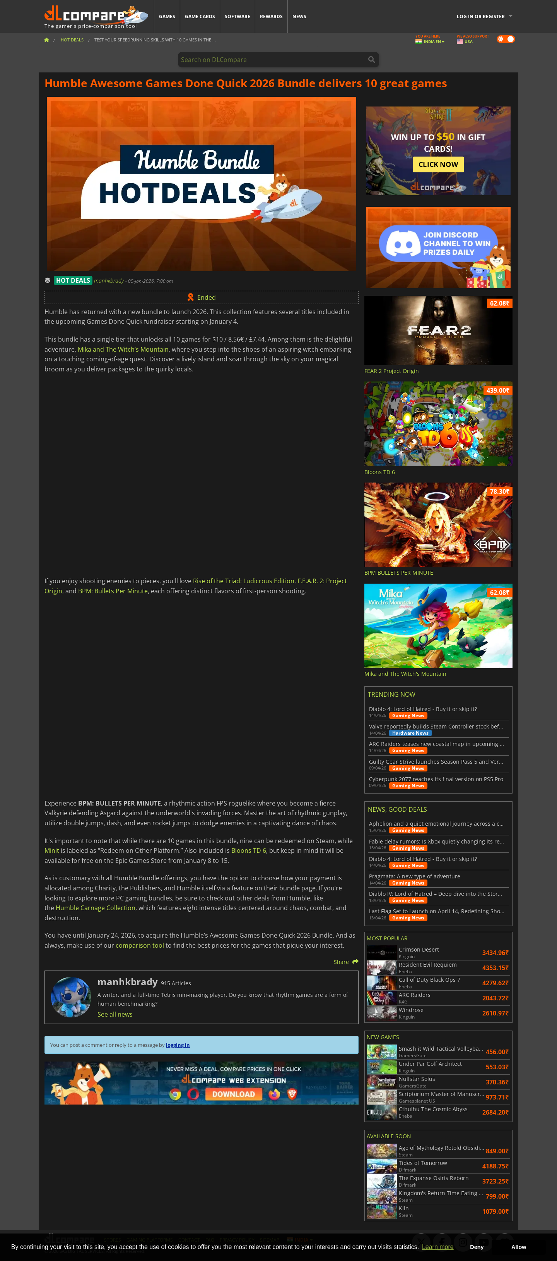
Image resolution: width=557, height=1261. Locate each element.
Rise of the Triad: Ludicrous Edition (243, 581)
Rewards (271, 16)
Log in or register (481, 16)
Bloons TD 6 (248, 850)
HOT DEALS (73, 280)
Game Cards (200, 16)
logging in (178, 1044)
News (299, 16)
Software (237, 16)
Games (167, 16)
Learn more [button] (438, 1247)
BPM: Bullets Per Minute (113, 591)
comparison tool (140, 945)
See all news (115, 1014)
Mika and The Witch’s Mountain (123, 349)
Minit (51, 850)
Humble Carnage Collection (95, 908)
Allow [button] (518, 1247)
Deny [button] (477, 1247)
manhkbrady (109, 280)
